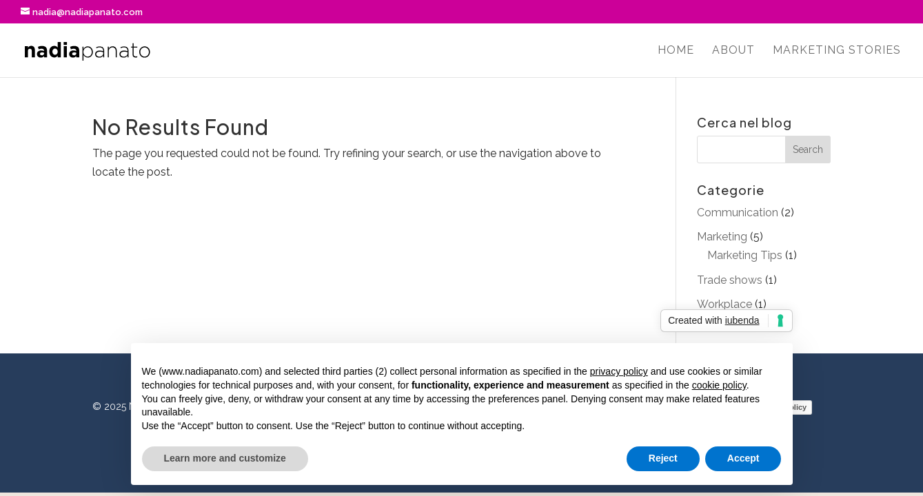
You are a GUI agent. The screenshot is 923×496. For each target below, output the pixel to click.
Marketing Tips (744, 255)
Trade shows (729, 280)
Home (676, 50)
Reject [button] (663, 458)
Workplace (724, 304)
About (733, 50)
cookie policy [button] (719, 385)
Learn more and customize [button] (225, 458)
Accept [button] (743, 458)
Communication (737, 212)
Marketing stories (837, 50)
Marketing (722, 236)
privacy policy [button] (619, 371)
